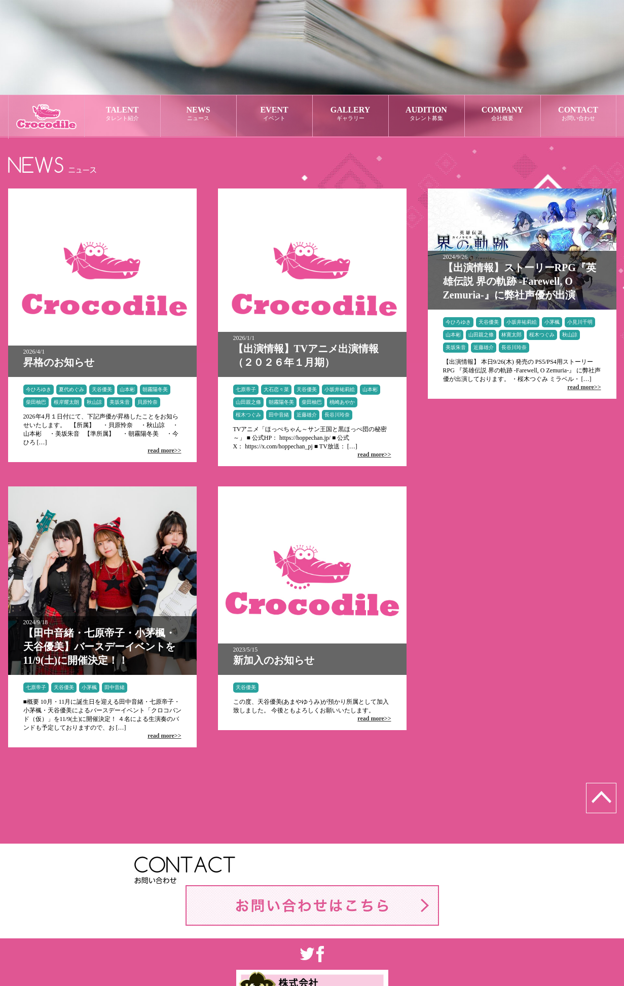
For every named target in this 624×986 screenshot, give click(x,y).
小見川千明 (580, 322)
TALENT (122, 113)
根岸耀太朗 (66, 402)
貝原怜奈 (147, 402)
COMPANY (502, 113)
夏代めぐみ (71, 389)
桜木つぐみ (248, 415)
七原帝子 (246, 389)
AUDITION (426, 113)
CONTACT (578, 113)
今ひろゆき (38, 389)
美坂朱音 (119, 402)
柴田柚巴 (36, 402)
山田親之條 (248, 402)
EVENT (274, 113)
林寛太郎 (511, 334)
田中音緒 (279, 415)
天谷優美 (102, 389)
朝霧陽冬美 (155, 389)
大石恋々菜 (276, 389)
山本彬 (127, 389)
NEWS (198, 113)
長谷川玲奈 (337, 415)
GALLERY (350, 113)
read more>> (164, 450)
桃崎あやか (342, 402)
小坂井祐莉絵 (339, 389)
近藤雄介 (307, 415)
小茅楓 (552, 322)
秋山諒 (94, 402)
